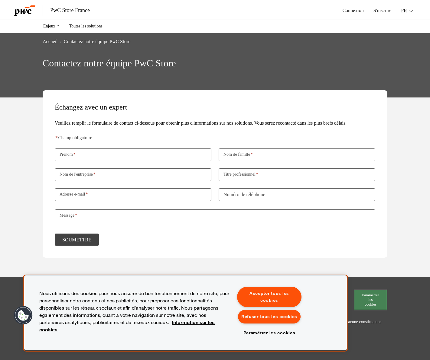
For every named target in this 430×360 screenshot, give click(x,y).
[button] (23, 315)
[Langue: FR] (407, 10)
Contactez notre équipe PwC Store (97, 41)
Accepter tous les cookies (269, 297)
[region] (185, 313)
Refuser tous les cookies (269, 316)
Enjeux (49, 26)
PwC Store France (70, 10)
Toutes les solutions (86, 26)
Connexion (352, 10)
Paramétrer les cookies (370, 299)
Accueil (50, 41)
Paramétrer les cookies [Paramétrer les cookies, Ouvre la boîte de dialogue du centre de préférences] (269, 333)
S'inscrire (382, 10)
